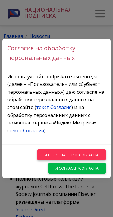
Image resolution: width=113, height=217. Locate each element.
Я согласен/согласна (77, 168)
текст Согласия (53, 107)
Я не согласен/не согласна (72, 155)
